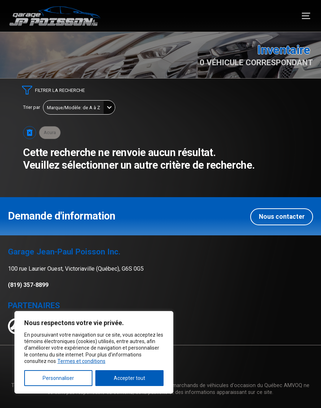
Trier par (31, 107)
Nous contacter (282, 215)
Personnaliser (58, 378)
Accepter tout (129, 378)
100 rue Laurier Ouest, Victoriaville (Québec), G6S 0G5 (76, 268)
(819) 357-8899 (28, 283)
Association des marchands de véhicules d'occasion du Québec (207, 385)
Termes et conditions (81, 361)
